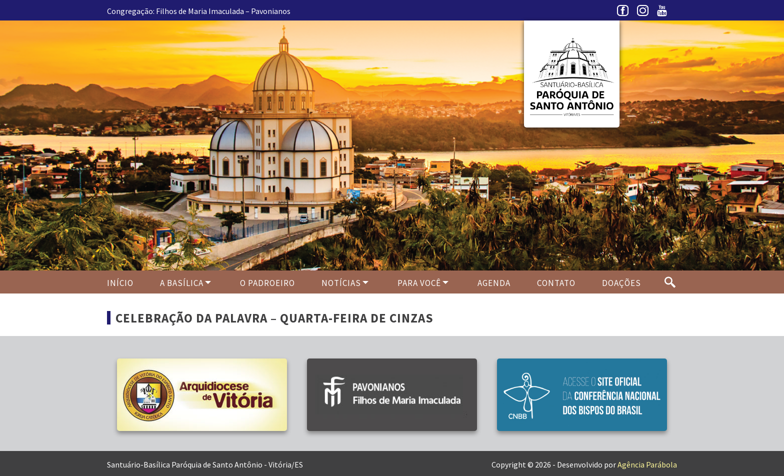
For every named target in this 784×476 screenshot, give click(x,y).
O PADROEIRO (267, 283)
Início (120, 283)
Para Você (419, 283)
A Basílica (182, 283)
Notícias (341, 283)
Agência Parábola (647, 465)
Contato (556, 283)
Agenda (494, 283)
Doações (621, 283)
